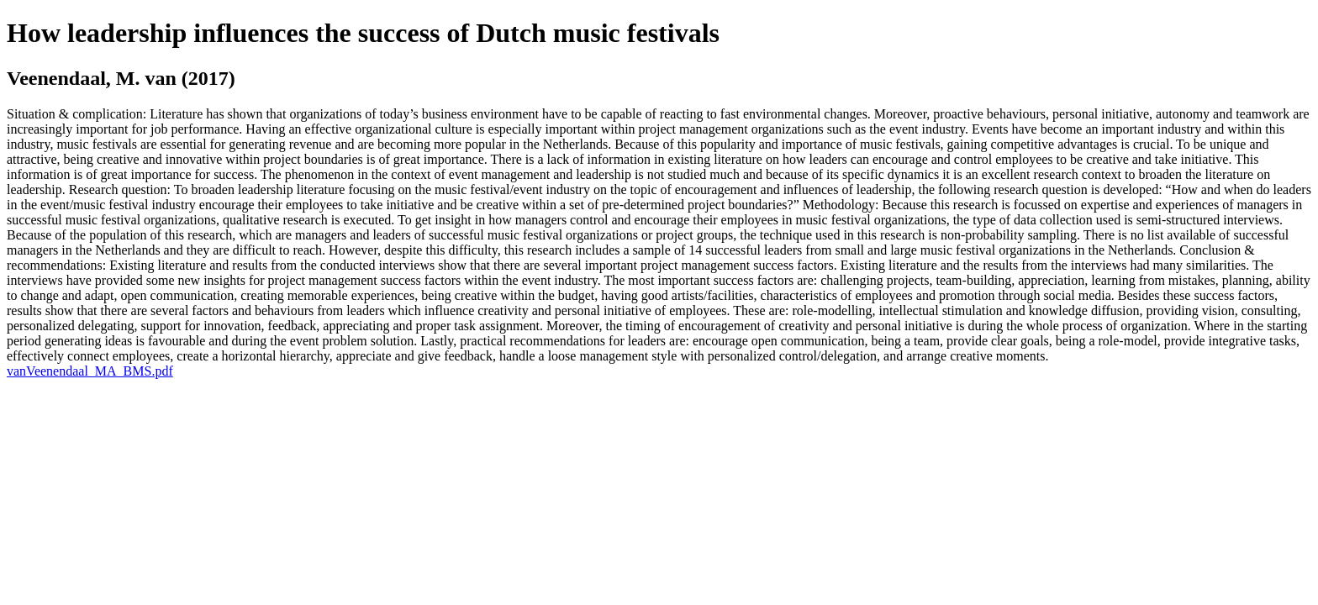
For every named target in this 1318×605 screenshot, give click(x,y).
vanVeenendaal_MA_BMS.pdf (90, 371)
